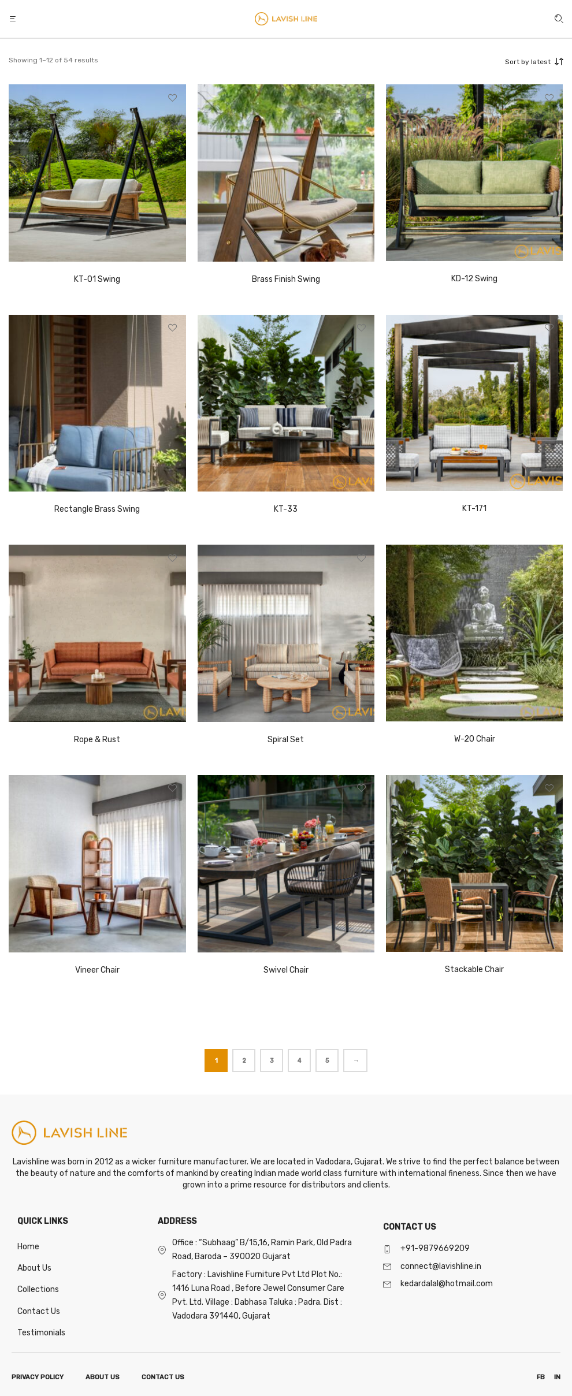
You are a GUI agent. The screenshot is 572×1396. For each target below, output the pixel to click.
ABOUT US (103, 1377)
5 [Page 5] (327, 1060)
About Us (34, 1268)
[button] (14, 19)
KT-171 (474, 508)
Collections (38, 1289)
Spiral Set (286, 739)
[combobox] (511, 62)
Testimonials (41, 1333)
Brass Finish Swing (286, 279)
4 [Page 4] (299, 1060)
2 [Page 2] (244, 1060)
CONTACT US (163, 1377)
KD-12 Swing (474, 279)
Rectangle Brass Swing (97, 509)
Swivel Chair (286, 970)
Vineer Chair (97, 970)
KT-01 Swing (97, 279)
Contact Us (38, 1311)
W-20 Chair (474, 739)
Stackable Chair (474, 969)
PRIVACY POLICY (38, 1377)
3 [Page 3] (272, 1060)
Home (28, 1247)
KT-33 (286, 509)
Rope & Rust (97, 739)
